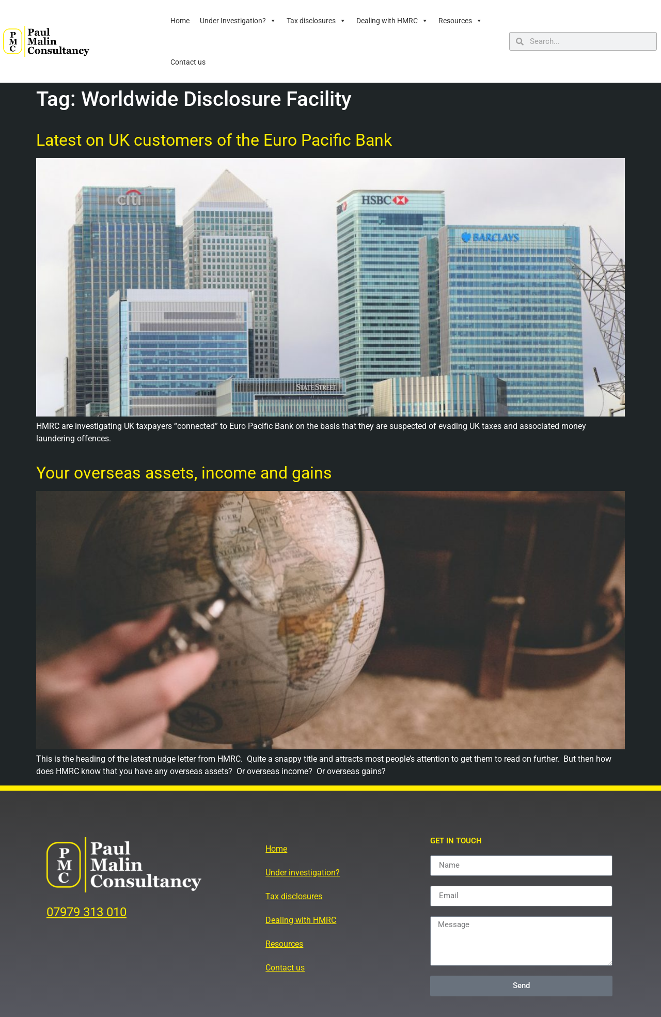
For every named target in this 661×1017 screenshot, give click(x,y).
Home (180, 21)
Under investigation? (302, 872)
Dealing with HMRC (392, 20)
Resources (460, 20)
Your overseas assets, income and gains (184, 473)
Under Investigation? (238, 20)
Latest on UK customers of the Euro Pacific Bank (214, 140)
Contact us (188, 62)
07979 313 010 (86, 912)
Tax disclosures (316, 20)
